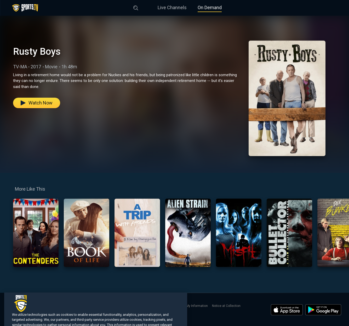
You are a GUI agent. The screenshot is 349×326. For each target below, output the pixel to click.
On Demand (210, 7)
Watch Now (37, 103)
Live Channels (172, 7)
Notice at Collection (226, 306)
